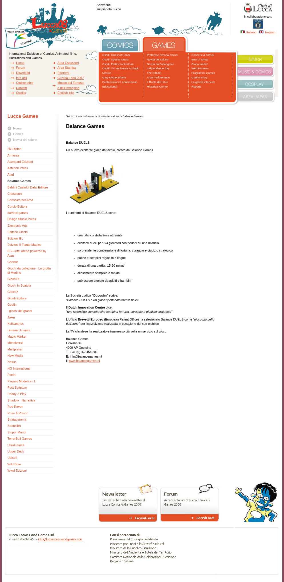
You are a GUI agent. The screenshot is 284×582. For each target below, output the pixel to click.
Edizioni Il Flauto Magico (24, 244)
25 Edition (14, 149)
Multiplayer (15, 349)
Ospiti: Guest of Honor (116, 54)
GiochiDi (13, 279)
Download (23, 72)
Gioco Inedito (199, 64)
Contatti (21, 88)
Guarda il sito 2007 (70, 78)
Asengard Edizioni (20, 161)
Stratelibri (14, 425)
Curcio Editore (17, 206)
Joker (11, 317)
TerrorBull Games (19, 438)
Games (18, 134)
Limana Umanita (18, 330)
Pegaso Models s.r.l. (21, 381)
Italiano (251, 32)
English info (65, 92)
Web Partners (200, 68)
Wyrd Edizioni (17, 470)
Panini (11, 374)
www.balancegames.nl (84, 360)
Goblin (12, 304)
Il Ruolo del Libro (157, 82)
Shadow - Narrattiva (21, 400)
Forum (20, 67)
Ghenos (13, 261)
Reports (196, 86)
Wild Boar (14, 464)
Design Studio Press (21, 219)
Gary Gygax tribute (114, 77)
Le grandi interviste (203, 82)
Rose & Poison (17, 413)
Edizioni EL (15, 238)
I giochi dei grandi (19, 311)
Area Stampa (66, 67)
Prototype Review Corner (162, 54)
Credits (21, 92)
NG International (18, 368)
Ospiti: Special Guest (115, 59)
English (270, 32)
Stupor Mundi (16, 432)
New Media (15, 355)
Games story (199, 77)
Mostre (106, 72)
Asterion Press (17, 168)
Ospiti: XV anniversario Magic (120, 68)
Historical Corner (157, 86)
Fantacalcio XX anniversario (119, 82)
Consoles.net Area (20, 200)
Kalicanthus (15, 323)
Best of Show (199, 59)
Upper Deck (15, 451)
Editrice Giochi (17, 232)
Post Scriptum (17, 387)
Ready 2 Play (16, 394)
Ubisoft (12, 457)
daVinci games (17, 212)
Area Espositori (68, 62)
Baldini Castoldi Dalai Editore (27, 187)
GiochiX (13, 291)
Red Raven (15, 406)
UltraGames (15, 445)
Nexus (11, 362)
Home (20, 62)
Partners (63, 72)
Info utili (21, 78)
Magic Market (16, 336)
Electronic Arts (17, 225)
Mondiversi (15, 342)
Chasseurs (15, 193)
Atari (10, 174)
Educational (109, 86)
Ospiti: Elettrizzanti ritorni (117, 64)
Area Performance (158, 77)
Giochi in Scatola (19, 285)
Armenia (13, 155)
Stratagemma (16, 419)
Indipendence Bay (158, 68)
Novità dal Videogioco (160, 64)
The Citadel (154, 72)
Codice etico (24, 82)
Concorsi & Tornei (202, 54)
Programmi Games (203, 72)
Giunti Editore (17, 298)
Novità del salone (158, 59)
